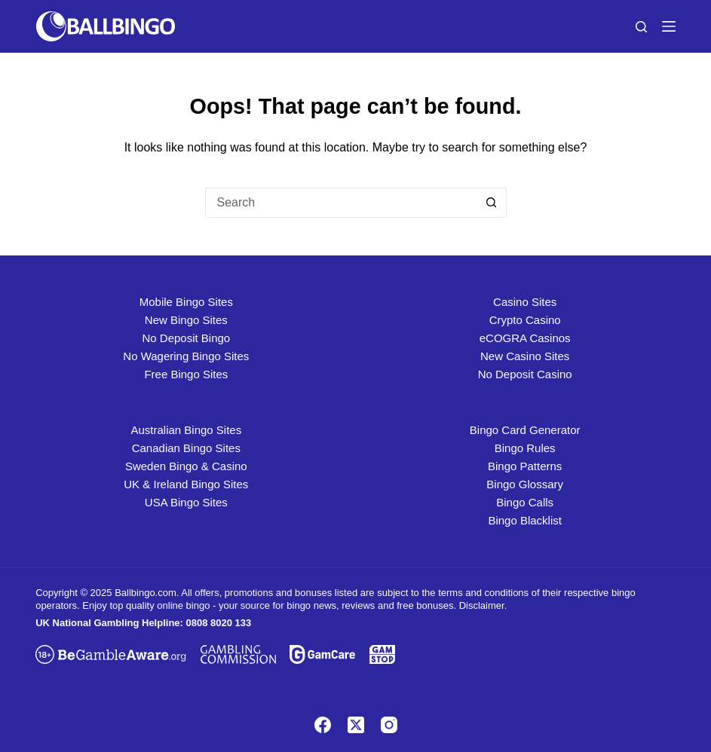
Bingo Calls (524, 502)
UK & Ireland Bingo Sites (186, 484)
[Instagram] (389, 725)
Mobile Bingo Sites (186, 301)
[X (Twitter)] (356, 725)
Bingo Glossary (524, 484)
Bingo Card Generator (525, 429)
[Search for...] (341, 203)
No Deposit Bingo (186, 338)
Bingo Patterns (525, 466)
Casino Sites (524, 301)
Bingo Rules (525, 448)
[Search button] (492, 203)
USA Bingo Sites (186, 502)
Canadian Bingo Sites (186, 448)
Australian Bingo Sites (185, 429)
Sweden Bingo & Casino (186, 466)
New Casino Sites (524, 356)
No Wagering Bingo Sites (186, 356)
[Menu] (669, 26)
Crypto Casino (525, 319)
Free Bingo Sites (186, 374)
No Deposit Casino (525, 374)
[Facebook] (322, 725)
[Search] (641, 26)
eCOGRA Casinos (525, 338)
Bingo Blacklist (525, 520)
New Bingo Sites (186, 319)
